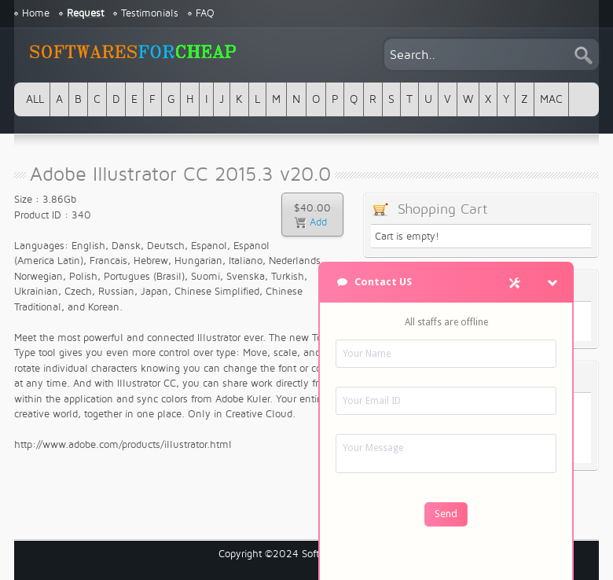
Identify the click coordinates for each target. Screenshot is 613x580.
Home (36, 13)
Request (85, 13)
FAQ (205, 13)
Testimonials (149, 13)
